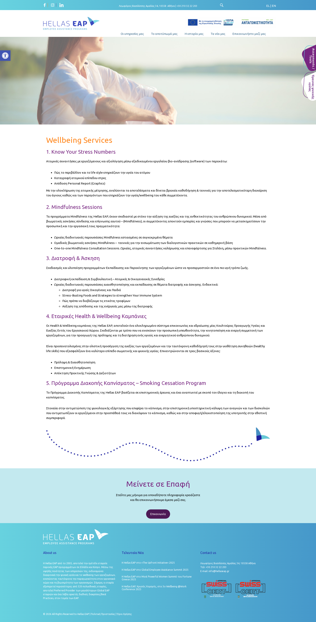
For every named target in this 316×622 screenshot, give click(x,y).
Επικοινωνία (158, 514)
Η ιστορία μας (194, 33)
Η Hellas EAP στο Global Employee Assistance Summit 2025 (155, 569)
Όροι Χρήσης (124, 614)
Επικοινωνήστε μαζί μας (249, 33)
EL (268, 5)
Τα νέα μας (218, 33)
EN (274, 5)
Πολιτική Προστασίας (103, 614)
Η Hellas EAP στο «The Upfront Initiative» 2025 (148, 562)
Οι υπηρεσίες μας (132, 33)
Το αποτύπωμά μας (164, 33)
